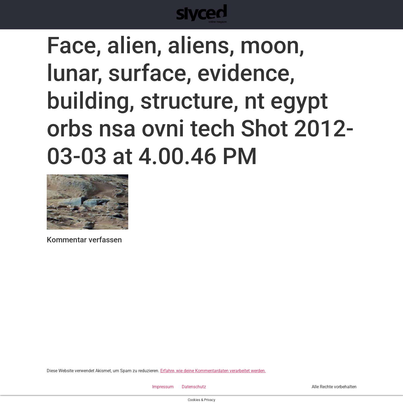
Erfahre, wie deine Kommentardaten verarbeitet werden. (213, 370)
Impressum (163, 386)
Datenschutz (194, 386)
